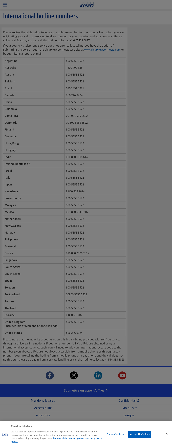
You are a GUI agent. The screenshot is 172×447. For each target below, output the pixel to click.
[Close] (166, 436)
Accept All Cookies (139, 436)
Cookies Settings (115, 436)
